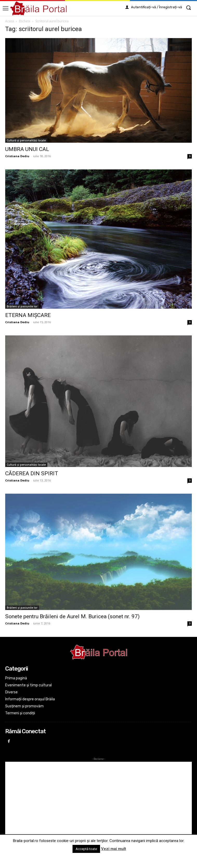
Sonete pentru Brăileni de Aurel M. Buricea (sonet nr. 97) (72, 616)
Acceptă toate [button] (86, 849)
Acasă (9, 21)
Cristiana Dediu (17, 156)
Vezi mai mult (113, 848)
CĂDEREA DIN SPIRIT (31, 473)
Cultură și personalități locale (26, 140)
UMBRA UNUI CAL (27, 149)
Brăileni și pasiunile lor (22, 306)
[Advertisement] (98, 798)
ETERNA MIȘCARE (28, 315)
